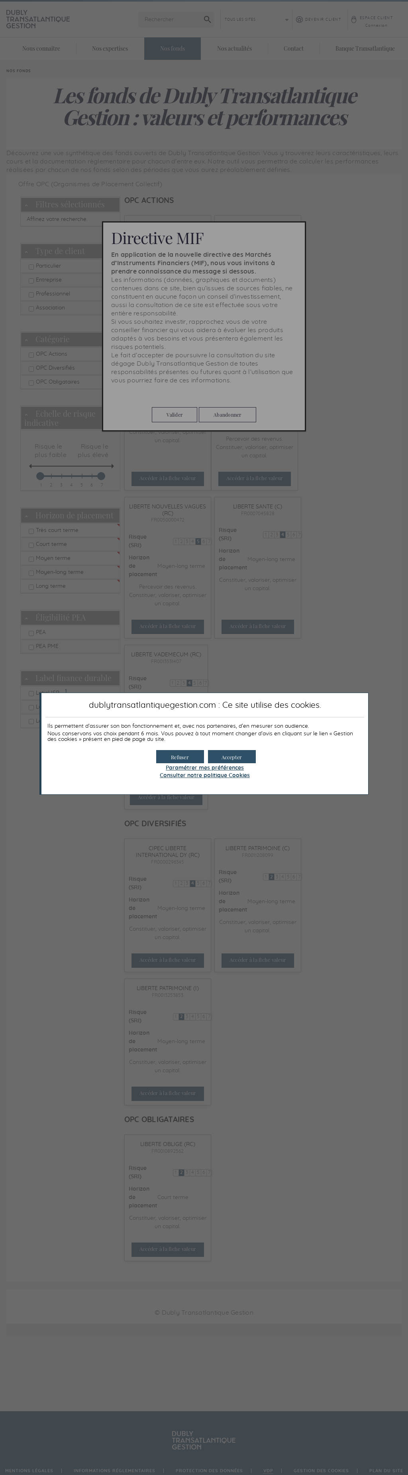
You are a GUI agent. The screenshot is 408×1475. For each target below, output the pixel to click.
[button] (232, 756)
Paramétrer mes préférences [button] (205, 768)
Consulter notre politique (205, 775)
